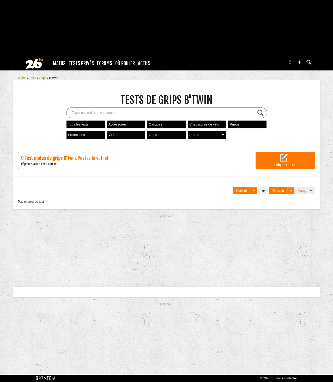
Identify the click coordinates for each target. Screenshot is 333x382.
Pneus (234, 124)
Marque (305, 191)
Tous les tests (78, 124)
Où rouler (125, 63)
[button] (299, 62)
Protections (76, 135)
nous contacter (286, 378)
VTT (111, 135)
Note (241, 191)
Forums (104, 63)
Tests (33, 78)
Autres (207, 135)
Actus (144, 63)
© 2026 (265, 378)
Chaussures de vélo (204, 124)
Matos (59, 63)
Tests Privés (81, 63)
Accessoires (117, 124)
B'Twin (53, 78)
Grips (43, 78)
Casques (155, 124)
